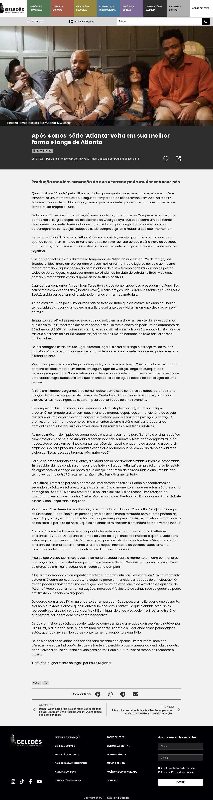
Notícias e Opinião (128, 8)
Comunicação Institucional (107, 8)
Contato (112, 780)
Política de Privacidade (121, 771)
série (36, 682)
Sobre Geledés (200, 8)
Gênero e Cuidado (58, 8)
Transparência (116, 754)
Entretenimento (42, 150)
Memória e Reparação (36, 8)
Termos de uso (115, 763)
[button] (98, 694)
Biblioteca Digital (175, 8)
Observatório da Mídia (154, 8)
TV (45, 682)
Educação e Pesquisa (83, 8)
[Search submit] (206, 21)
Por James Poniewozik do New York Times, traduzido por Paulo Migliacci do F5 (93, 158)
